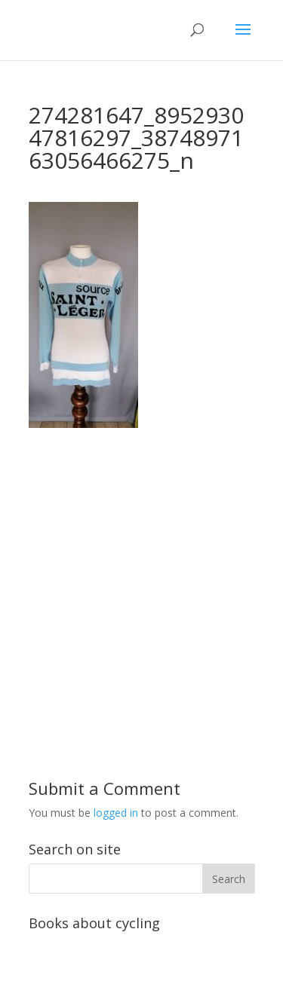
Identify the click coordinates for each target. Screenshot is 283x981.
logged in (116, 812)
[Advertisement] (141, 569)
